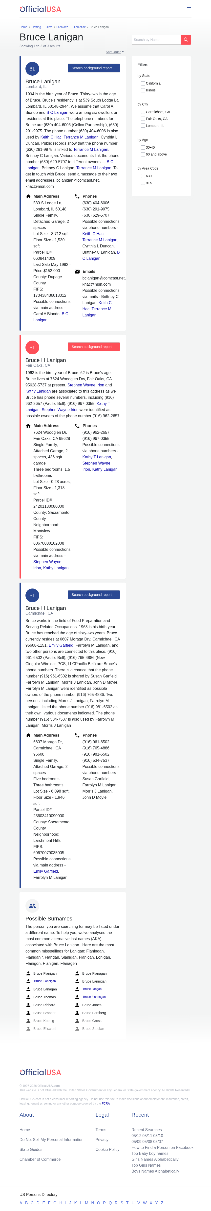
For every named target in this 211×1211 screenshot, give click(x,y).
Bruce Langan (88, 989)
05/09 (136, 1142)
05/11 (147, 1136)
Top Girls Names (146, 1165)
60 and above (156, 154)
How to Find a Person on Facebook (162, 1147)
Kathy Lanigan (38, 391)
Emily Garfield (61, 645)
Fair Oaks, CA (157, 119)
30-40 (150, 147)
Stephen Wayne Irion (85, 385)
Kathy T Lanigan (96, 457)
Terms (101, 1130)
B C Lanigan (57, 112)
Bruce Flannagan (90, 997)
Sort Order (113, 52)
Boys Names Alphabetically (155, 1171)
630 (149, 176)
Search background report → (94, 68)
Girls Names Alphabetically (154, 1159)
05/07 (158, 1142)
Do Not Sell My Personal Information (52, 1140)
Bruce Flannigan (40, 981)
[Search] (156, 40)
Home (25, 1130)
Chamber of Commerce (40, 1159)
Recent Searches (146, 1130)
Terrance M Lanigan (80, 137)
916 (149, 183)
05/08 (147, 1142)
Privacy (102, 1140)
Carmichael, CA (158, 112)
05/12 (136, 1136)
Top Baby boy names (149, 1153)
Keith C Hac (50, 137)
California (153, 83)
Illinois (151, 90)
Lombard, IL (155, 125)
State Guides (31, 1149)
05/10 (158, 1136)
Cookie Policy (108, 1149)
